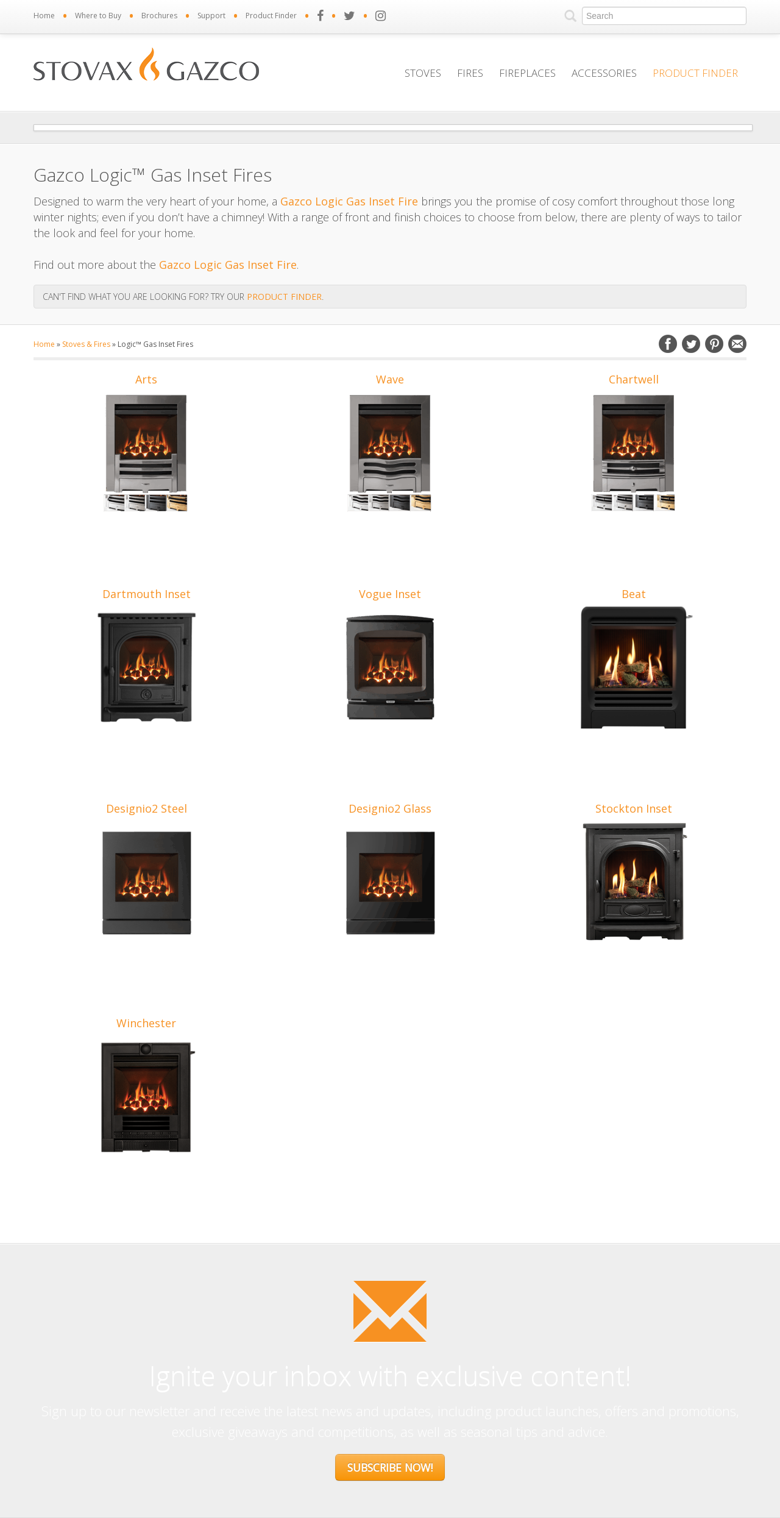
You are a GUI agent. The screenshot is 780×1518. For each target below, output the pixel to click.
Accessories (604, 73)
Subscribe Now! (390, 1467)
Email (737, 344)
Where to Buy (98, 15)
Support (211, 15)
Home (44, 15)
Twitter (691, 344)
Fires (470, 73)
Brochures (159, 15)
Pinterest (714, 344)
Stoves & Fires (86, 344)
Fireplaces (527, 73)
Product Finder (271, 15)
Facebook (668, 344)
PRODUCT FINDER (284, 296)
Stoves (423, 73)
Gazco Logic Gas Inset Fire (349, 201)
